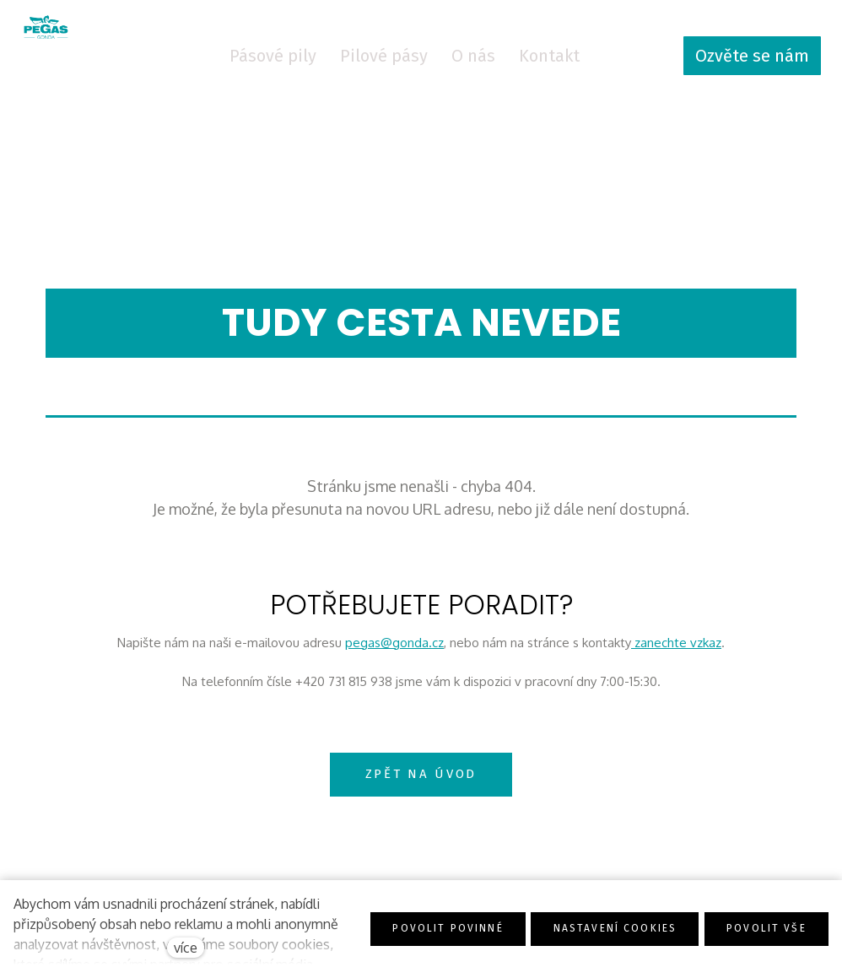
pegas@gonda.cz (394, 648)
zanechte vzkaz (676, 648)
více (185, 947)
